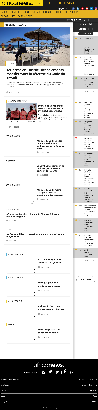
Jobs (3, 396)
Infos (4, 12)
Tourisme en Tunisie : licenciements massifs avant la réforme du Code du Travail (35, 74)
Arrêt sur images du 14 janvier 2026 (88, 253)
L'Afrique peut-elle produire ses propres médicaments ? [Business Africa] (52, 285)
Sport (25, 12)
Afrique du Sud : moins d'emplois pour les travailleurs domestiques (50, 192)
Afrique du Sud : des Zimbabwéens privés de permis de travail (51, 308)
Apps (95, 396)
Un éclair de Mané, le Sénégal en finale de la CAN (89, 82)
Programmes (8, 16)
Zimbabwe (10, 161)
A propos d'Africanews (10, 380)
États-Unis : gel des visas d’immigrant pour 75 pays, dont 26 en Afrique (88, 110)
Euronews (93, 402)
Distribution (6, 391)
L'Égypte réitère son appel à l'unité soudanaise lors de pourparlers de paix (89, 177)
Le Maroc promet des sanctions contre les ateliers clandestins (49, 331)
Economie (14, 12)
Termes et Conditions (88, 380)
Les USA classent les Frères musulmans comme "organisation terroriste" (89, 195)
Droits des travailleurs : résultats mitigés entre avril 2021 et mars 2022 (50, 108)
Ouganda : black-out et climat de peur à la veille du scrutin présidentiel (89, 128)
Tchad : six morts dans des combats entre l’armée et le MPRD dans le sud (89, 46)
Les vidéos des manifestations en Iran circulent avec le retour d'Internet (90, 211)
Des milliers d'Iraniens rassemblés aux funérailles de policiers (89, 240)
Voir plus (85, 280)
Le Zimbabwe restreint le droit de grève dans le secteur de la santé (50, 168)
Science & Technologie (55, 12)
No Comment (76, 12)
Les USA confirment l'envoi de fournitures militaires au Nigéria (89, 225)
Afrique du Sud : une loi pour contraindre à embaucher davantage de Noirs (50, 145)
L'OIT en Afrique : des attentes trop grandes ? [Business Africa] (50, 261)
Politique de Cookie (89, 385)
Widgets (4, 402)
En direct (74, 20)
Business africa (15, 254)
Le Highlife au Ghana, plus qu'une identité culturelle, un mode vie (89, 143)
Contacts (5, 385)
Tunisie (11, 63)
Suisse (9, 229)
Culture (36, 12)
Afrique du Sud (13, 136)
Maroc (11, 325)
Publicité (93, 391)
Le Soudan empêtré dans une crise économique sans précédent (89, 159)
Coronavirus (25, 16)
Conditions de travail (18, 101)
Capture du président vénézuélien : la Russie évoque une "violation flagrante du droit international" (89, 66)
